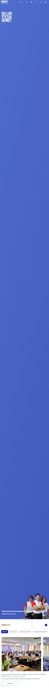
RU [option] (19, 2)
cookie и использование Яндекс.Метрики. (15, 676)
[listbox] (21, 2)
